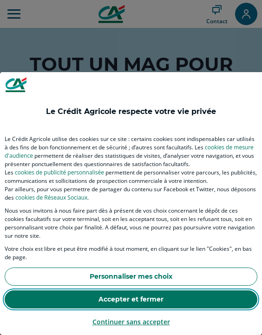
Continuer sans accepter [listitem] (131, 321)
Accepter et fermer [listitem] (131, 299)
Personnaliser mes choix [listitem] (131, 276)
